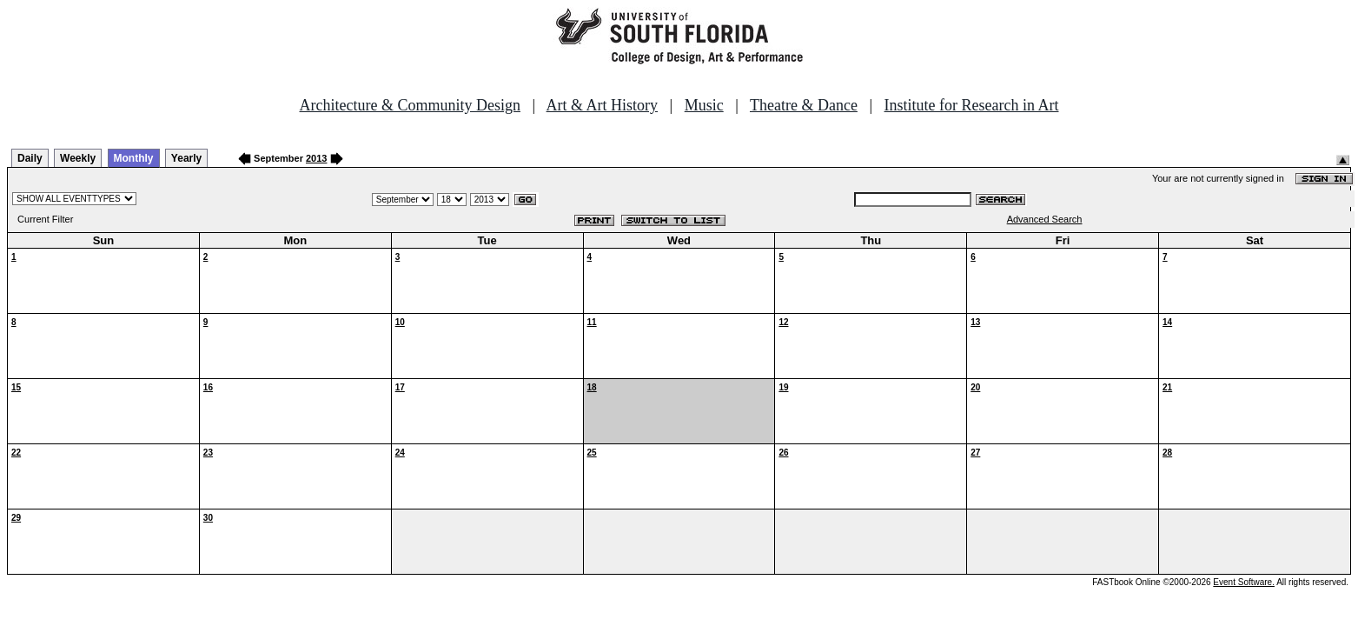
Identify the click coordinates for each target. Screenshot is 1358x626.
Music (704, 105)
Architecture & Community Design (410, 105)
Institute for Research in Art (971, 105)
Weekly (78, 158)
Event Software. (1244, 582)
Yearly (186, 158)
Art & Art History (603, 105)
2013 (316, 158)
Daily (30, 158)
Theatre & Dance (804, 105)
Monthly (134, 158)
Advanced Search (1045, 219)
